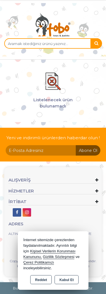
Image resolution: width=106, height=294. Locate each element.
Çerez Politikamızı (38, 262)
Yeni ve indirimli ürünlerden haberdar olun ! (53, 137)
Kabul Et (66, 280)
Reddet (41, 280)
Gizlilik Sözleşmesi (59, 257)
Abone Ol (88, 150)
